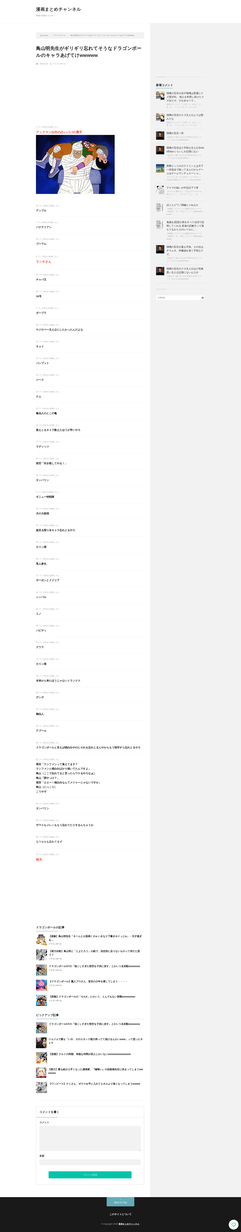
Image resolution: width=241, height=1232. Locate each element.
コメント (44, 1122)
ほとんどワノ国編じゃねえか (182, 205)
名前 (41, 1156)
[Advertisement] (90, 90)
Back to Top (120, 1202)
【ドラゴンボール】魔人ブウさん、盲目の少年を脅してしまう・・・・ (88, 981)
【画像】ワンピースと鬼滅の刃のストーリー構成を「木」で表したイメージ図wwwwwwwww (184, 211)
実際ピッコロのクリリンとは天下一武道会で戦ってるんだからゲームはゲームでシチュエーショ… (184, 170)
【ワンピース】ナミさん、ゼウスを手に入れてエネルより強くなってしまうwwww (94, 1083)
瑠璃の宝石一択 (175, 133)
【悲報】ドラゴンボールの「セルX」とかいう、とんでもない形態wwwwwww (92, 996)
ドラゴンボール (59, 64)
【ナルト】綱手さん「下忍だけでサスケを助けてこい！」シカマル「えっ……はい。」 (183, 194)
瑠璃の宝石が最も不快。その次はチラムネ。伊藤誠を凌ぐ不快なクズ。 (184, 251)
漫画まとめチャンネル (58, 9)
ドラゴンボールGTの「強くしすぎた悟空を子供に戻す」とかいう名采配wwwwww (94, 966)
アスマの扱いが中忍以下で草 (182, 187)
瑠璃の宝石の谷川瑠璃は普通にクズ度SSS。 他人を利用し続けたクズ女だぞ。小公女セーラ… (185, 97)
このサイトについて (120, 1214)
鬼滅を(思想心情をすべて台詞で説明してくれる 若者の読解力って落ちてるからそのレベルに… (185, 226)
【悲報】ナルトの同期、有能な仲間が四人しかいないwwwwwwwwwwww (90, 1054)
